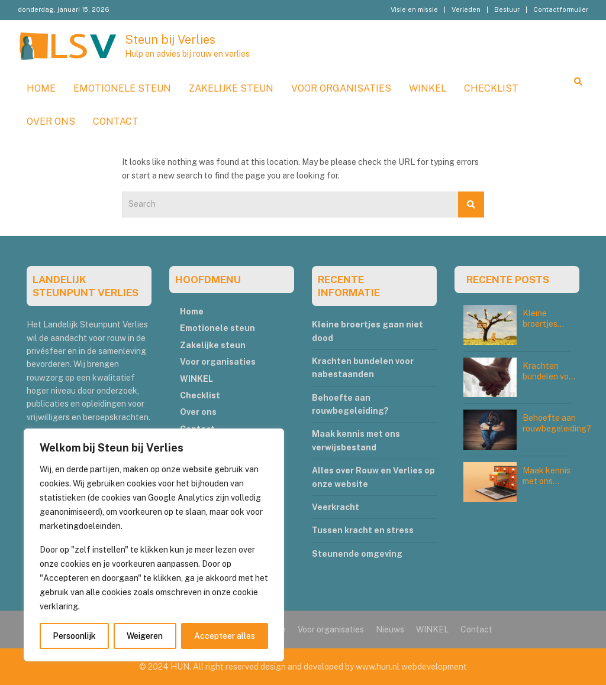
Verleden (466, 9)
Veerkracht (335, 507)
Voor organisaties (341, 88)
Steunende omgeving (357, 554)
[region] (154, 544)
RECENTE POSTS (507, 279)
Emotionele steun (122, 88)
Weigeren (145, 636)
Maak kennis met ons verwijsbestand (552, 481)
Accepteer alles (224, 636)
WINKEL (427, 88)
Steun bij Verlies (170, 40)
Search (471, 204)
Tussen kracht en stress (363, 530)
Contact (115, 121)
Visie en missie (414, 9)
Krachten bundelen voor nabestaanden (550, 376)
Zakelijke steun (231, 88)
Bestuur (507, 9)
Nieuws (390, 629)
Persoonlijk (74, 636)
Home (41, 88)
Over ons (51, 121)
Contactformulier (560, 9)
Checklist (491, 88)
